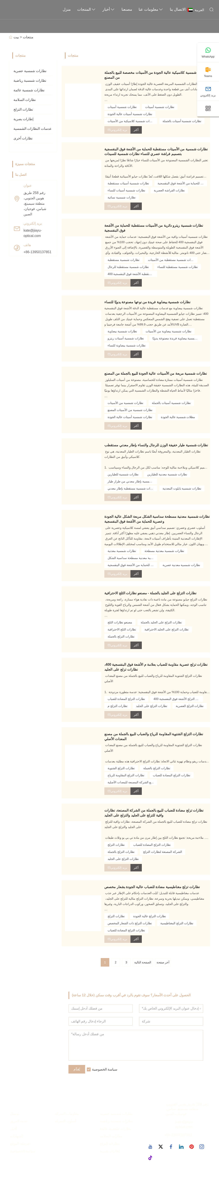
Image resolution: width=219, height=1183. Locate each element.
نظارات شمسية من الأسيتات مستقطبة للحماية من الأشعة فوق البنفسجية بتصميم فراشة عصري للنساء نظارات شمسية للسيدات (156, 151)
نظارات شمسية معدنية (122, 551)
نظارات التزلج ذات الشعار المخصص (130, 923)
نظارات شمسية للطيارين (123, 474)
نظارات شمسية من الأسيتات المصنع (130, 410)
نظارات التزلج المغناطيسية (176, 923)
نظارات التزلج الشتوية (121, 768)
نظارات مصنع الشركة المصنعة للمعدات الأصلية (132, 782)
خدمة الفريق (19, 1121)
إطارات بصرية (23, 119)
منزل (67, 9)
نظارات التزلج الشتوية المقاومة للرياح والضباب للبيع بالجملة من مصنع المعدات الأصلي (153, 736)
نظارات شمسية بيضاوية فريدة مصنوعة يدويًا (177, 338)
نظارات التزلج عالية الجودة (149, 916)
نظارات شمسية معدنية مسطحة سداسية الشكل (132, 558)
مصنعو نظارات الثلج (120, 622)
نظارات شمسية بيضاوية (122, 331)
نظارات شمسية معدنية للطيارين (167, 474)
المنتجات (86, 9)
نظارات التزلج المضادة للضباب (126, 699)
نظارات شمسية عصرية (29, 71)
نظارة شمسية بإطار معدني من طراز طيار (132, 481)
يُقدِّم (77, 1069)
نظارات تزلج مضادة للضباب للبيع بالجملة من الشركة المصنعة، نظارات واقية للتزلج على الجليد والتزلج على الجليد (153, 813)
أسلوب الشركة (65, 1121)
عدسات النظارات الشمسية (32, 128)
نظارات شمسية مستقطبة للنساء (177, 267)
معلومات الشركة (67, 1114)
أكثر (136, 130)
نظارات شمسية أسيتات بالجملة (182, 121)
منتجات (28, 37)
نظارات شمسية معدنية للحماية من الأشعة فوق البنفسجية (132, 565)
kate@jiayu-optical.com (33, 233)
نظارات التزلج (23, 109)
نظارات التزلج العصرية (190, 706)
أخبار (108, 9)
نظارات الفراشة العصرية (169, 190)
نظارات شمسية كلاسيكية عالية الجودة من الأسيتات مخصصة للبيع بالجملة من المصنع (156, 75)
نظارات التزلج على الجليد (151, 706)
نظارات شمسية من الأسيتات (125, 403)
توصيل (14, 1114)
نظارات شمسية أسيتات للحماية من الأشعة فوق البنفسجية (182, 183)
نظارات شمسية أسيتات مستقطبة (128, 183)
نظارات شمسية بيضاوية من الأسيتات (168, 331)
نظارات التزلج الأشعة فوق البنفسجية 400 (178, 699)
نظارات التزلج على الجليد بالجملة (161, 622)
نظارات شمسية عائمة (28, 90)
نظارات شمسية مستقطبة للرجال (128, 267)
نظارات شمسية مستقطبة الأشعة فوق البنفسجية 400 (132, 274)
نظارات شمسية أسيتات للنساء (126, 190)
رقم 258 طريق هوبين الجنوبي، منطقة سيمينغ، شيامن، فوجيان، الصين (35, 203)
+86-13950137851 (37, 252)
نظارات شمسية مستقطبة (123, 260)
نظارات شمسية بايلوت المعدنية (182, 488)
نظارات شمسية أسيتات (122, 107)
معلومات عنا (151, 9)
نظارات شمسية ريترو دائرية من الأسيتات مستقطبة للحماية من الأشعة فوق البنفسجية (153, 228)
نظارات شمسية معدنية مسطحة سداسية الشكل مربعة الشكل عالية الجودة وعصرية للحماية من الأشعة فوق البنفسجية (157, 519)
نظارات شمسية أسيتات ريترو (126, 338)
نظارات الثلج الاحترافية (122, 629)
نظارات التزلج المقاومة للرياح (126, 775)
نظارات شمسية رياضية (29, 80)
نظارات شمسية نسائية (122, 197)
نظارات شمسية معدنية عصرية (181, 565)
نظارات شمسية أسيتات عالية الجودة (130, 114)
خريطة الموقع (20, 1143)
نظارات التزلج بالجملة (121, 636)
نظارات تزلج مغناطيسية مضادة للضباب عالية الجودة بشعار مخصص (152, 887)
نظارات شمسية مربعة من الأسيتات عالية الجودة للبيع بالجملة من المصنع (155, 373)
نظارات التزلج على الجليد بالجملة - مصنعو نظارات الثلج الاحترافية (150, 593)
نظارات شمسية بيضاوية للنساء (127, 345)
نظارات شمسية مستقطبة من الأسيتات (172, 260)
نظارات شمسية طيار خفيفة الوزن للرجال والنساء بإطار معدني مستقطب (156, 445)
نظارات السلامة (24, 100)
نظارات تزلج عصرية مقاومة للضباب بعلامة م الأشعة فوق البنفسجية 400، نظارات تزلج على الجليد (155, 667)
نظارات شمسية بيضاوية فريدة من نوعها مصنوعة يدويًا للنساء (147, 302)
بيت (16, 37)
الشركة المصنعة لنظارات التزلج (162, 851)
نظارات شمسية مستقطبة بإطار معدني (132, 488)
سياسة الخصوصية (104, 1069)
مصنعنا (126, 9)
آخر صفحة (163, 962)
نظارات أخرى (23, 138)
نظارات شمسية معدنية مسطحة (164, 551)
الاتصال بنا (178, 9)
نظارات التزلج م (117, 706)
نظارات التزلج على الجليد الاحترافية (167, 629)
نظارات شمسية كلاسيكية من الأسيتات (131, 121)
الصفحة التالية (142, 962)
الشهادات (16, 1136)
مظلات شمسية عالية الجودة (178, 417)
